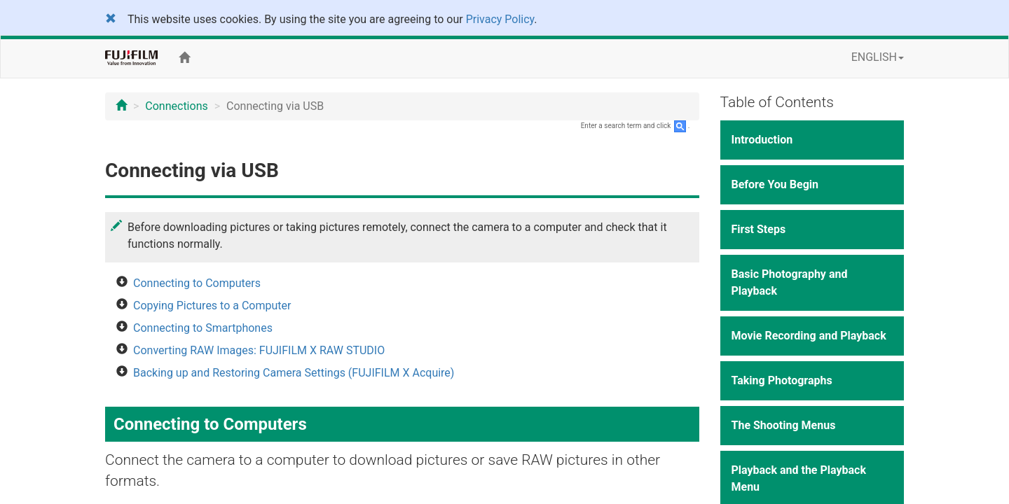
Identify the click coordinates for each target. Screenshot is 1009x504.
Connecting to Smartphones (203, 328)
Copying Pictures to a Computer (212, 305)
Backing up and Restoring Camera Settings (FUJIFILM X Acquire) (293, 372)
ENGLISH (877, 57)
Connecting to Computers (197, 283)
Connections (176, 106)
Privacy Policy (500, 19)
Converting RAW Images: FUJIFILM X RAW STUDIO (259, 350)
